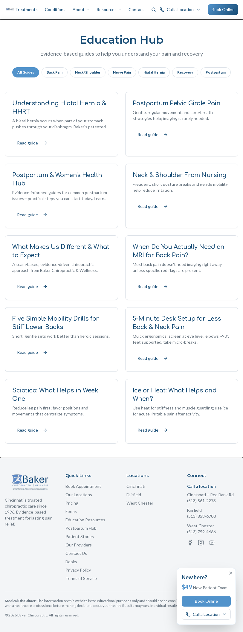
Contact (136, 9)
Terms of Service (81, 578)
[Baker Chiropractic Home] (10, 9)
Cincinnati (135, 486)
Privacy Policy (78, 569)
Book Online (223, 9)
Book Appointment (83, 486)
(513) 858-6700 (201, 516)
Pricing (71, 502)
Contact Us (76, 553)
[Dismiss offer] (230, 573)
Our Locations (78, 494)
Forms (71, 511)
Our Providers (78, 544)
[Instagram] (201, 543)
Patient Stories (79, 536)
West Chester (139, 502)
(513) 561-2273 (201, 500)
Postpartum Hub (81, 528)
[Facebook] (190, 543)
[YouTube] (212, 543)
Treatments (26, 9)
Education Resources (85, 519)
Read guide (32, 142)
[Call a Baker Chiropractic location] (180, 9)
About (81, 9)
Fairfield (133, 494)
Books (71, 561)
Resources (109, 9)
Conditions (55, 9)
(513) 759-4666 (201, 531)
